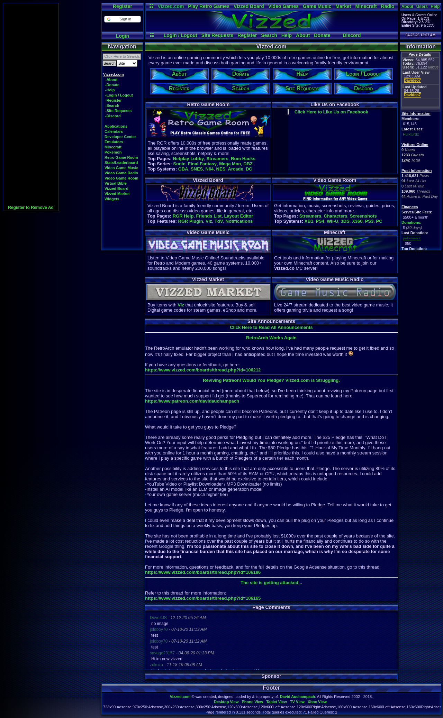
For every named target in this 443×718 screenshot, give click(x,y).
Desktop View (226, 702)
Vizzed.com (170, 6)
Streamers (217, 158)
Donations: (411, 222)
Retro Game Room (121, 157)
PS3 (369, 221)
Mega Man (230, 163)
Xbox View (317, 702)
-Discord (113, 116)
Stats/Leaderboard (121, 162)
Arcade (235, 169)
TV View (297, 702)
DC (249, 169)
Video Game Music (121, 168)
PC (379, 221)
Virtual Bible (116, 183)
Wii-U (332, 221)
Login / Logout (180, 35)
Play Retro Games (208, 6)
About (303, 35)
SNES (197, 169)
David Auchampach (297, 696)
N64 (210, 169)
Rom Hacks (243, 158)
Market (343, 6)
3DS (345, 221)
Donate (322, 35)
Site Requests (217, 35)
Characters (335, 216)
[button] (122, 19)
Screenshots (363, 216)
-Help (110, 90)
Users (422, 6)
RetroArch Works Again (271, 337)
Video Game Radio (121, 173)
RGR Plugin (190, 221)
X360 (357, 221)
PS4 (320, 221)
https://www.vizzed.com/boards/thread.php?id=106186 (203, 572)
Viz (209, 221)
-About (111, 79)
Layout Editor (238, 216)
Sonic (179, 163)
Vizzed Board (249, 6)
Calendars (114, 131)
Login (122, 36)
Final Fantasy (202, 163)
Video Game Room (121, 178)
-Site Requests (118, 111)
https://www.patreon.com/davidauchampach (192, 401)
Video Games (283, 6)
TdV (219, 221)
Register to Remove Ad (31, 207)
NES (221, 169)
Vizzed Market (117, 194)
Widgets (112, 199)
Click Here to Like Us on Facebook (331, 111)
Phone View (252, 702)
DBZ (248, 163)
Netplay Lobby (188, 158)
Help (286, 35)
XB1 (309, 221)
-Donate (112, 85)
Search (269, 35)
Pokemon (113, 152)
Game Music (317, 6)
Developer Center (120, 137)
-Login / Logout (119, 95)
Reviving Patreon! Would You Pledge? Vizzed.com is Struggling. (271, 380)
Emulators (114, 142)
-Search (112, 105)
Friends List (209, 216)
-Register (113, 100)
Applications (116, 126)
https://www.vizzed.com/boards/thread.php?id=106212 (203, 369)
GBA (183, 169)
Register (122, 6)
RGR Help (183, 216)
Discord (352, 35)
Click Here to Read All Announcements (271, 327)
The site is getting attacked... (271, 582)
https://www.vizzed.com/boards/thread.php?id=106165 (203, 598)
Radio (388, 6)
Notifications (239, 221)
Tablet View (276, 702)
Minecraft (366, 6)
